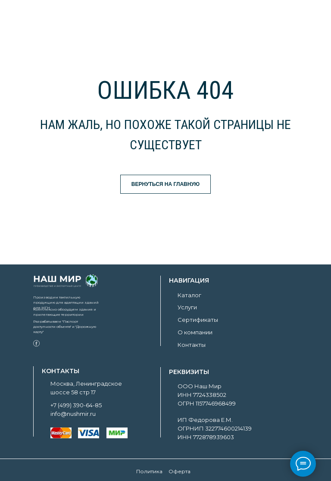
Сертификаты (198, 319)
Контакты (192, 344)
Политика (149, 471)
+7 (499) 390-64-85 (76, 405)
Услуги (187, 307)
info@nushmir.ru (73, 413)
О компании (195, 332)
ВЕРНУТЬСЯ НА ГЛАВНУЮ (165, 184)
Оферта (179, 471)
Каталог (189, 295)
